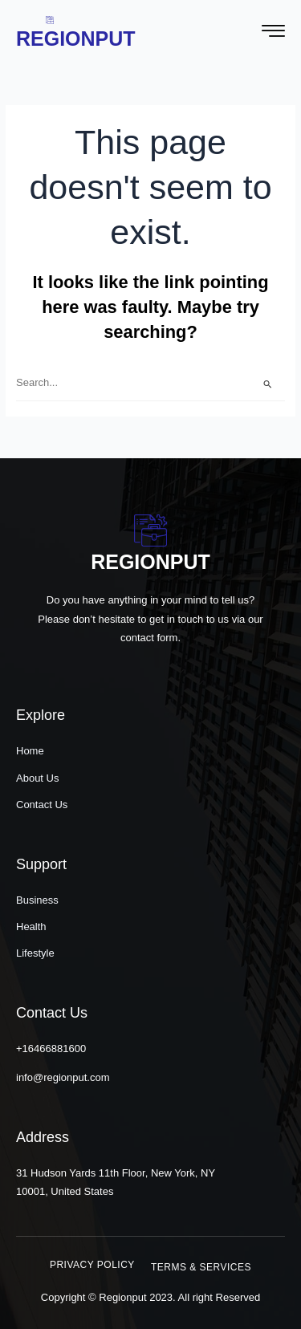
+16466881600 (51, 1048)
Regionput (76, 38)
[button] (92, 1265)
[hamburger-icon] (273, 33)
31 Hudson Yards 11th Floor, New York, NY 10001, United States (115, 1182)
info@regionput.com (63, 1077)
